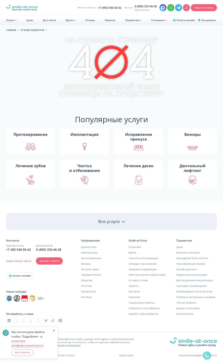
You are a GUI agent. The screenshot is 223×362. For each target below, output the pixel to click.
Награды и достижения (143, 263)
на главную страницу (111, 40)
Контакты (134, 291)
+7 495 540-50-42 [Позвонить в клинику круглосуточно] (18, 249)
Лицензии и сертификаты (144, 308)
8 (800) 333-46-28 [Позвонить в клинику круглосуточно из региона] (146, 6)
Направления (90, 240)
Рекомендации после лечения (194, 291)
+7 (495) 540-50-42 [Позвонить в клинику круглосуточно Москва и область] (109, 8)
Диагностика (88, 247)
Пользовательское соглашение (61, 345)
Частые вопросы (186, 302)
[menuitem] (11, 20)
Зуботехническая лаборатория (147, 274)
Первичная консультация (191, 274)
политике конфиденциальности (27, 343)
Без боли (86, 297)
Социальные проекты (142, 302)
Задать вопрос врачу (18, 261)
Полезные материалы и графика (196, 297)
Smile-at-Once (138, 240)
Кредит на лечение (188, 308)
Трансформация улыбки (190, 263)
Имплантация (89, 252)
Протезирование (91, 258)
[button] (54, 330)
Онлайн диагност (186, 269)
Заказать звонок (49, 260)
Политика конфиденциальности (198, 355)
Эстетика (86, 286)
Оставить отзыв (138, 280)
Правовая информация (142, 269)
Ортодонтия (88, 291)
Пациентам (184, 240)
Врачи (132, 252)
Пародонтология (91, 274)
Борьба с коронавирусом (144, 313)
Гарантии (134, 297)
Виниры (86, 263)
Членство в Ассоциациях (143, 258)
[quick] (207, 355)
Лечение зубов (90, 269)
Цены (179, 247)
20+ (40, 298)
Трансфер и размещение (191, 286)
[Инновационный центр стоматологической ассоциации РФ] (9, 298)
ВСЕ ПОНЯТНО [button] (22, 352)
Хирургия (86, 280)
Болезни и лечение (188, 252)
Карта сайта (126, 355)
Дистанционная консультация (194, 280)
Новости (134, 286)
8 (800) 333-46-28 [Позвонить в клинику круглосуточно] (48, 249)
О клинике (135, 247)
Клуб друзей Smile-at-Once (192, 258)
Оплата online (184, 313)
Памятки (110, 20)
